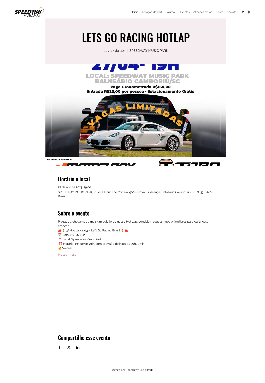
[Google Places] (243, 12)
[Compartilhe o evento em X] (69, 347)
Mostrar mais (67, 254)
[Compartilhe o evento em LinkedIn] (78, 347)
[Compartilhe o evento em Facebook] (59, 347)
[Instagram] (248, 12)
